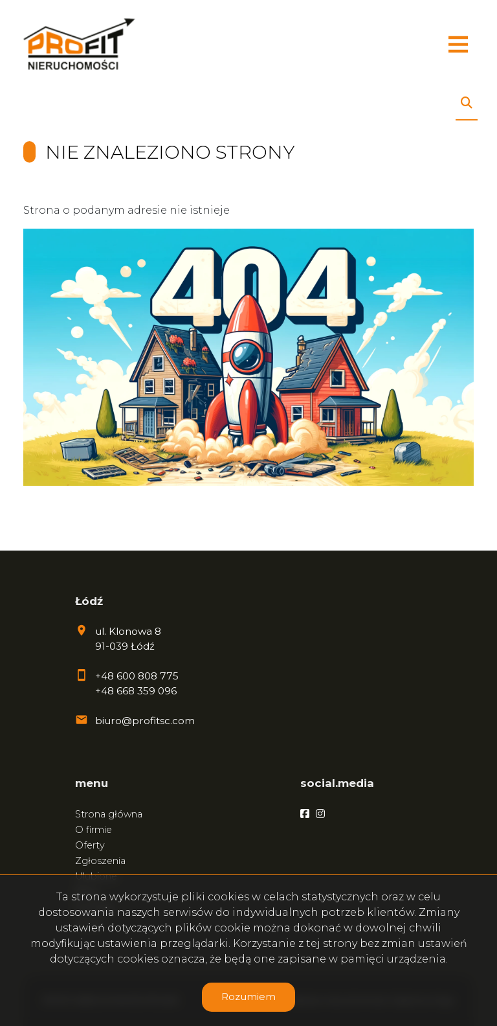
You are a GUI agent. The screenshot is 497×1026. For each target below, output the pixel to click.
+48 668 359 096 (136, 691)
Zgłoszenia (100, 861)
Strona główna (108, 814)
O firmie (93, 830)
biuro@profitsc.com (145, 720)
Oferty (90, 845)
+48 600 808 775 (137, 676)
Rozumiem (248, 996)
